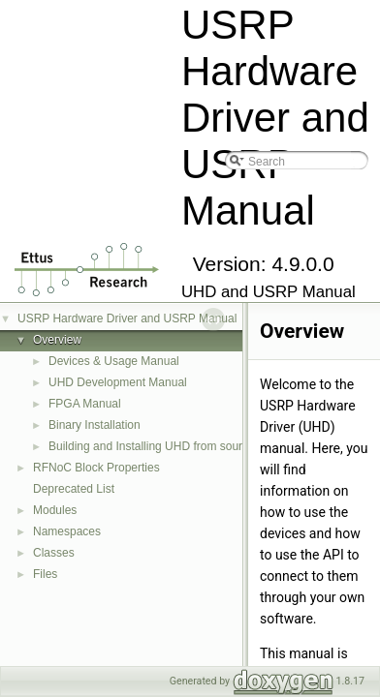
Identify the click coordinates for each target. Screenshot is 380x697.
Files (45, 574)
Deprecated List (73, 489)
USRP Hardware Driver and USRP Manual (127, 318)
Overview (57, 340)
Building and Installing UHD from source (151, 446)
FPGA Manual (84, 403)
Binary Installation (94, 425)
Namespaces (67, 531)
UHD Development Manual (117, 382)
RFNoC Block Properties (96, 467)
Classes (54, 553)
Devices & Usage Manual (113, 361)
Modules (55, 510)
